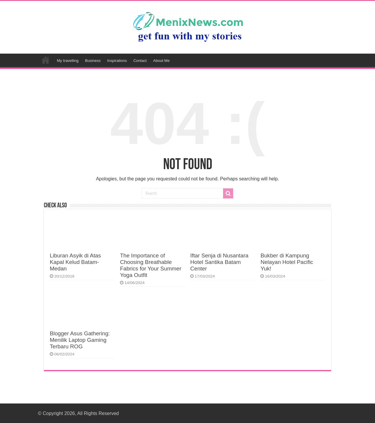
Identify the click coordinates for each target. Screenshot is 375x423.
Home (45, 60)
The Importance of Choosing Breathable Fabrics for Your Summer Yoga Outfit (150, 265)
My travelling (67, 60)
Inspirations (117, 60)
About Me (161, 60)
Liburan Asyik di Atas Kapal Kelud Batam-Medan (75, 262)
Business (93, 60)
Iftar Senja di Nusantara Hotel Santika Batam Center (219, 262)
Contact (140, 60)
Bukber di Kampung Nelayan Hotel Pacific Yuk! (286, 262)
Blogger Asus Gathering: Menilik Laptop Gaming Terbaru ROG (80, 340)
